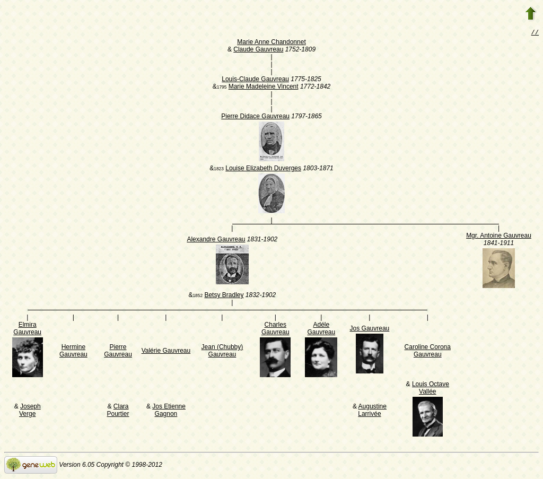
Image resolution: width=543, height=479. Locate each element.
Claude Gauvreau (258, 50)
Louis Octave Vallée (430, 388)
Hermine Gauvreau (73, 351)
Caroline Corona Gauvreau (428, 351)
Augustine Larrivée (372, 411)
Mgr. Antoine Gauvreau (498, 236)
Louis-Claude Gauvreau (255, 80)
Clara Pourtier (118, 411)
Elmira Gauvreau (27, 329)
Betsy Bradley (223, 296)
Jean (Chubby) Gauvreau (222, 351)
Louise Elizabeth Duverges (263, 169)
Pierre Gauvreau (118, 351)
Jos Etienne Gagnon (169, 411)
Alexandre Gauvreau (216, 240)
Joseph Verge (30, 411)
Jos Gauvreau (370, 329)
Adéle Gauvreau (321, 329)
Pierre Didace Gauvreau (255, 117)
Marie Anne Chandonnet (271, 43)
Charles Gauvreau (275, 329)
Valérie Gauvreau (166, 351)
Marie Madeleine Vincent (264, 87)
